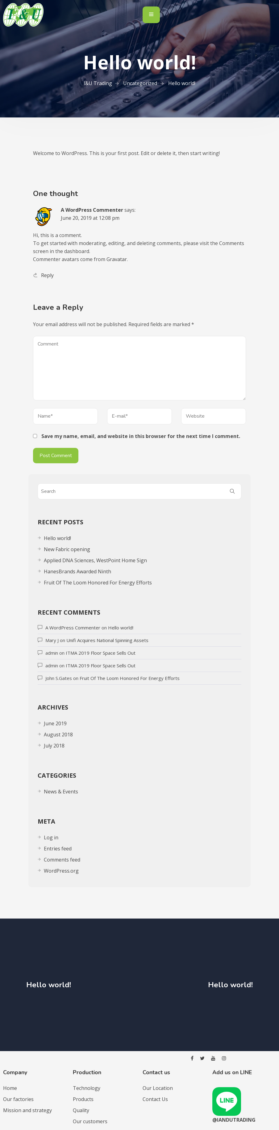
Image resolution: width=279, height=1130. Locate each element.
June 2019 (55, 723)
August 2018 (58, 734)
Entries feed (58, 848)
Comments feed (62, 859)
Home (10, 1088)
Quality (81, 1110)
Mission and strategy (27, 1110)
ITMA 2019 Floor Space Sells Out (100, 653)
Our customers (90, 1121)
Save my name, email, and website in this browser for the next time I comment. (140, 436)
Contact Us (155, 1099)
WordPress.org (61, 870)
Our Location (158, 1088)
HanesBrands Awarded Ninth (77, 571)
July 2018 (54, 745)
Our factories (18, 1099)
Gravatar (116, 259)
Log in (51, 837)
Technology (86, 1088)
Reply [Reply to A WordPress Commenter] (47, 275)
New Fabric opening (67, 549)
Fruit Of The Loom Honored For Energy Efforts (98, 582)
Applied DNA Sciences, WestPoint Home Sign (95, 560)
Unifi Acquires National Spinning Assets (107, 640)
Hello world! (57, 538)
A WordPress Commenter (92, 210)
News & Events (61, 791)
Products (83, 1099)
